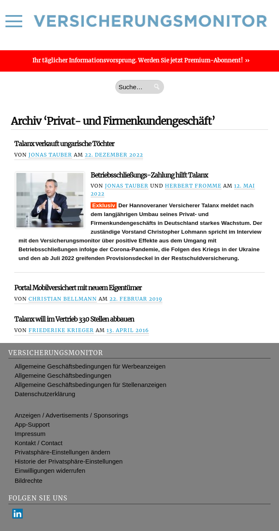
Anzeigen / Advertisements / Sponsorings (71, 415)
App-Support (32, 424)
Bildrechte (28, 480)
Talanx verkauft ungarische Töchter (64, 144)
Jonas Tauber (50, 155)
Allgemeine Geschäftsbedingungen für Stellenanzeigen (90, 384)
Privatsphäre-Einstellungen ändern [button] (62, 452)
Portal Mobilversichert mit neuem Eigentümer (77, 288)
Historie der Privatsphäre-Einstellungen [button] (69, 461)
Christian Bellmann (63, 299)
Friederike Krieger (61, 330)
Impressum (30, 433)
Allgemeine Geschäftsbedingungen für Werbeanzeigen (90, 366)
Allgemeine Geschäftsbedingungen (63, 375)
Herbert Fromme (193, 186)
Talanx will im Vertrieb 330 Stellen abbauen (74, 319)
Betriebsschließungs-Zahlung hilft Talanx (149, 175)
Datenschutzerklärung (45, 394)
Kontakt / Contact (39, 443)
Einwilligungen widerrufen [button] (50, 470)
